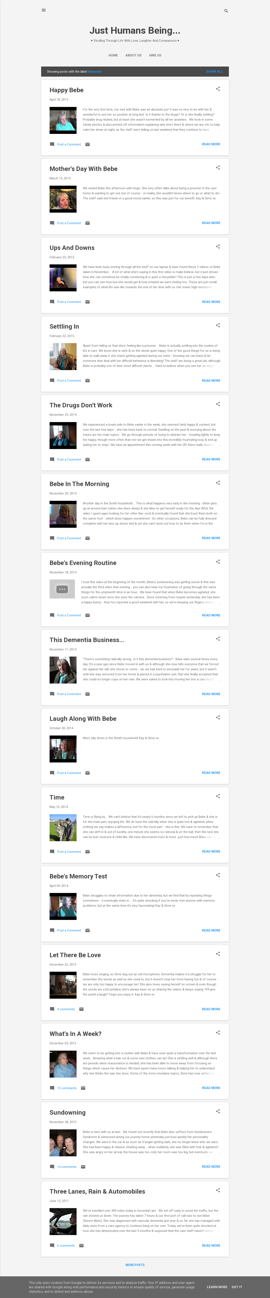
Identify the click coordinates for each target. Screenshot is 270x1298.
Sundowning (68, 1112)
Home (113, 55)
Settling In (64, 326)
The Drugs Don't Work (81, 405)
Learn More (217, 1287)
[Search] (226, 11)
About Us (134, 55)
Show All (214, 71)
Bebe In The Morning (79, 484)
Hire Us (155, 55)
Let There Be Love (75, 955)
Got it (237, 1287)
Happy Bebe (67, 90)
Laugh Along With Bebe (83, 718)
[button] (217, 89)
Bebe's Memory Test (78, 876)
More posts (135, 1265)
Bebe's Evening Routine (83, 562)
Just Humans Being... (135, 30)
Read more (211, 144)
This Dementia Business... (87, 640)
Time (57, 797)
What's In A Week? (75, 1033)
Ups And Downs (72, 247)
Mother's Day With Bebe (83, 168)
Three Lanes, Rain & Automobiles (97, 1191)
